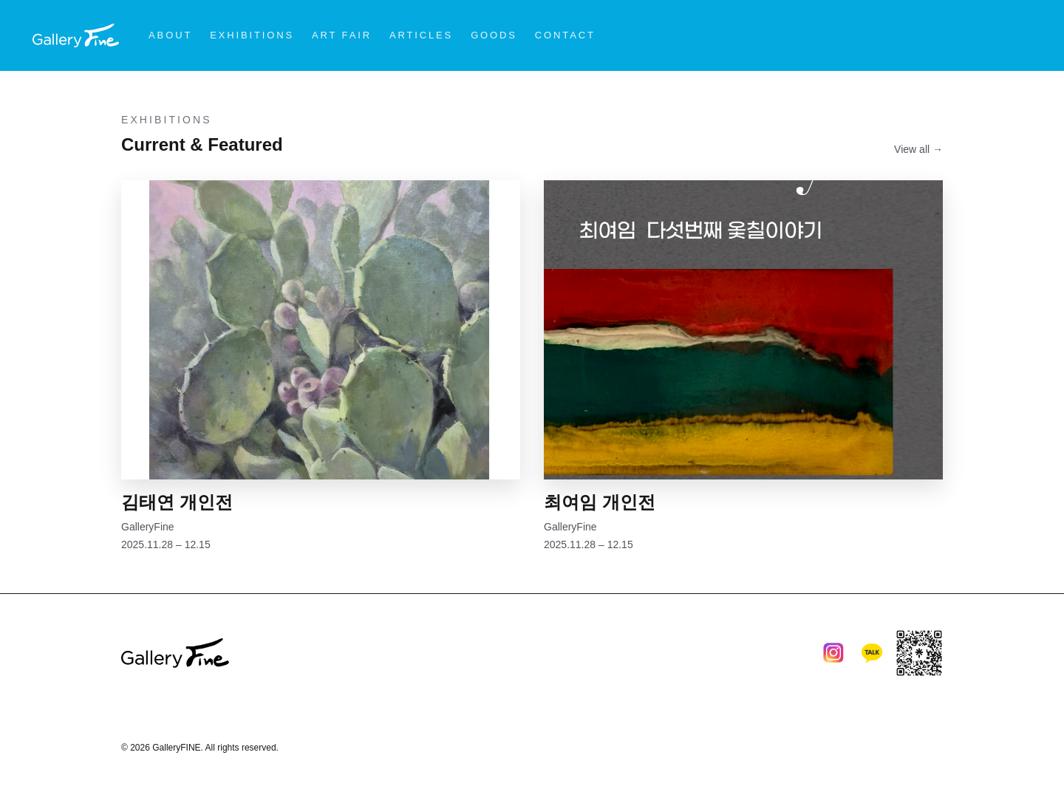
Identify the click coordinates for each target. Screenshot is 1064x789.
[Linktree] (919, 653)
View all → (918, 149)
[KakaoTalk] (872, 653)
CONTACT (565, 35)
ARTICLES (421, 35)
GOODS (494, 35)
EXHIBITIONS (252, 35)
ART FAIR (342, 35)
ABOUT (170, 35)
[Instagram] (833, 653)
